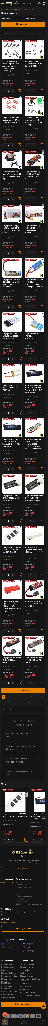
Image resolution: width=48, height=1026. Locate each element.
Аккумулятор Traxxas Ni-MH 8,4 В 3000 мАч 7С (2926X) (34, 660)
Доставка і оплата (27, 964)
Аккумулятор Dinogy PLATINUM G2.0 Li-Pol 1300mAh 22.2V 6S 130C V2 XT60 (11, 229)
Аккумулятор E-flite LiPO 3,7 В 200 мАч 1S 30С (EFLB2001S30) (11, 336)
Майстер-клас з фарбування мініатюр (30, 980)
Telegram (28, 944)
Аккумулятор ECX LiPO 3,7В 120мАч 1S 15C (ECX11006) (33, 336)
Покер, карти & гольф (9, 991)
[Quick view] (20, 41)
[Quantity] (8, 91)
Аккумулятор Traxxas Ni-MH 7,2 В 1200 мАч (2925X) (11, 660)
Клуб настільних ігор (27, 970)
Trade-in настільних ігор (28, 986)
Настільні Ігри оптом (27, 992)
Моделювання (6, 979)
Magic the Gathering (8, 973)
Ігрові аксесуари (7, 967)
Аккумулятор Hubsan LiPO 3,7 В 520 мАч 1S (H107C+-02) (10, 498)
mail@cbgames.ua (8, 922)
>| (28, 702)
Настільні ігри (6, 964)
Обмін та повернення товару (30, 995)
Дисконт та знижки (27, 967)
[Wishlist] (20, 44)
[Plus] (12, 91)
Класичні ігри (6, 970)
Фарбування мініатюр (28, 973)
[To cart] (20, 91)
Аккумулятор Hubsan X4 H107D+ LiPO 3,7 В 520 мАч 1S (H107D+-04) (34, 498)
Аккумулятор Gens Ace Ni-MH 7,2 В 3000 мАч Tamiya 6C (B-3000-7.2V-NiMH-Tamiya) (34, 388)
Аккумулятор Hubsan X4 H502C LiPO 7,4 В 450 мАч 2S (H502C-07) (11, 549)
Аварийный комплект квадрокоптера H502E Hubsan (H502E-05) (10, 120)
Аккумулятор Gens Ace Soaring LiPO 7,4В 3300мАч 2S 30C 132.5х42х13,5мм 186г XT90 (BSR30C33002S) (33, 444)
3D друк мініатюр (26, 976)
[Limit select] (39, 33)
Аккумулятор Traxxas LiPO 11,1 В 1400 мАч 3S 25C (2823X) (34, 603)
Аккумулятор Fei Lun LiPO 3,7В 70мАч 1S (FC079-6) (10, 387)
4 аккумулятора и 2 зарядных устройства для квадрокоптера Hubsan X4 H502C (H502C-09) (10, 66)
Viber (26, 947)
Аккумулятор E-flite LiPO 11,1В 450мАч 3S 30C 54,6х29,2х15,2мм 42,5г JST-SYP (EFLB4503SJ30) (34, 283)
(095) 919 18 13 (7, 882)
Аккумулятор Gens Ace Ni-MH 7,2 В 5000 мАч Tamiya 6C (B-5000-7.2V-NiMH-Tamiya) (11, 442)
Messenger (28, 951)
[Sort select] (19, 33)
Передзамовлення (8, 997)
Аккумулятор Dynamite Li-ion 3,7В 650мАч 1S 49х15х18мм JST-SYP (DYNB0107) (11, 283)
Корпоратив (24, 989)
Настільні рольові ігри (9, 976)
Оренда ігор (24, 983)
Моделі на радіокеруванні (13, 9)
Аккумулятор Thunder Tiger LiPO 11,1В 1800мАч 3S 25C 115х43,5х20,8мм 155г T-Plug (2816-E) (11, 606)
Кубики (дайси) (7, 994)
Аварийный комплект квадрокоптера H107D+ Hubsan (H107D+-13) (34, 63)
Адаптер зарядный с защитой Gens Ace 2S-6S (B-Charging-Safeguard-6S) (11, 175)
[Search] (39, 3)
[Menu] (2, 3)
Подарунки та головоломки (6, 987)
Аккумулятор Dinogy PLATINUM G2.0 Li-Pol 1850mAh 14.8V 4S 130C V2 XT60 (34, 229)
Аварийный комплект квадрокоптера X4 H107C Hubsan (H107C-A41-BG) (33, 121)
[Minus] (4, 91)
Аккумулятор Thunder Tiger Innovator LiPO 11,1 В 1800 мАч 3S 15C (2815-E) (34, 550)
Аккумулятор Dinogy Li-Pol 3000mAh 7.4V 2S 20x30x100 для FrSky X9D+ (34, 175)
